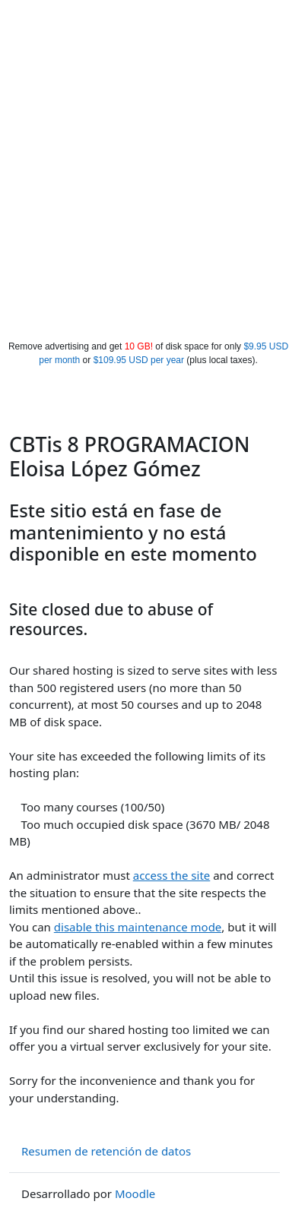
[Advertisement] (142, 189)
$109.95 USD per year (139, 360)
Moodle (135, 1193)
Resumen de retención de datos (106, 1151)
